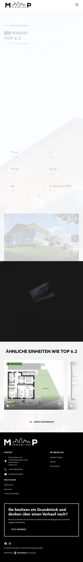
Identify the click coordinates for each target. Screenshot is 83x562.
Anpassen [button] (41, 549)
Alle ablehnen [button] (41, 556)
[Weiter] (75, 385)
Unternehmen (55, 466)
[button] (76, 5)
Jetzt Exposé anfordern (41, 41)
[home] (17, 5)
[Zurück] (8, 385)
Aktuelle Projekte (56, 457)
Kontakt (53, 462)
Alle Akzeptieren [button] (41, 542)
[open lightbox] (41, 81)
